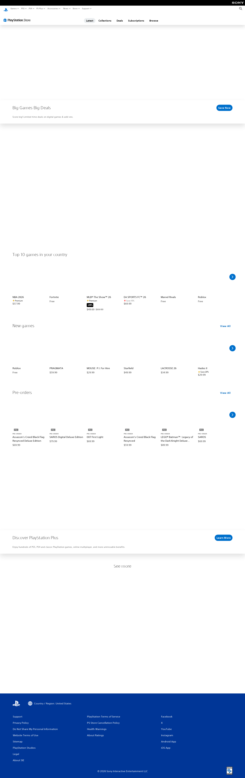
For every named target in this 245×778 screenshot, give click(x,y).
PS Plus (39, 8)
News (65, 8)
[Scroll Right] (232, 274)
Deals (120, 17)
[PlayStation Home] (5, 9)
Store (75, 8)
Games (13, 8)
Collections (104, 17)
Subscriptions (136, 17)
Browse (153, 17)
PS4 (30, 8)
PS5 (23, 8)
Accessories (53, 8)
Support (86, 8)
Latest (89, 17)
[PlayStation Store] (17, 17)
